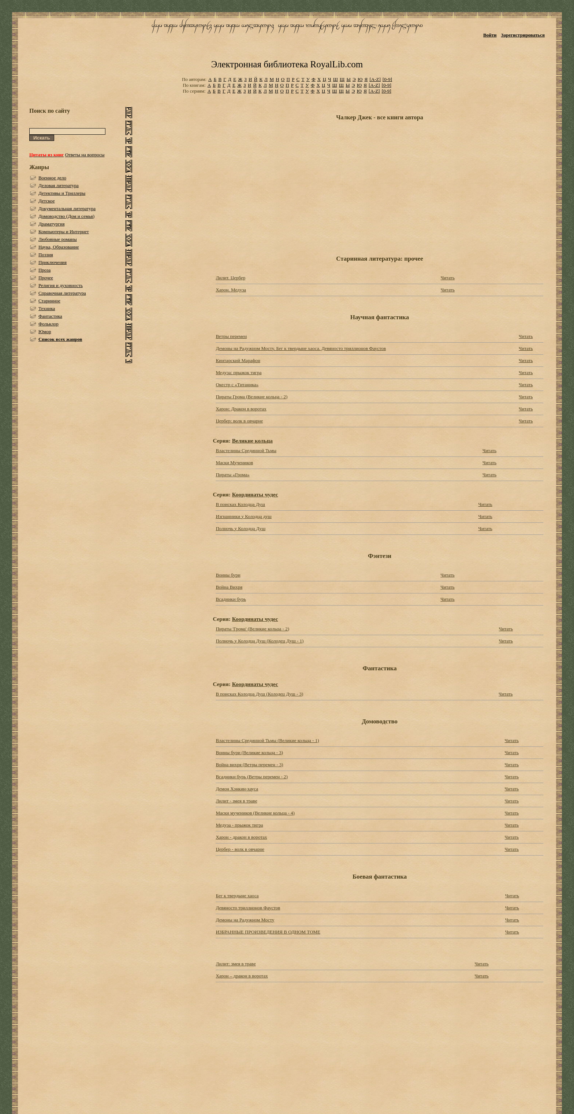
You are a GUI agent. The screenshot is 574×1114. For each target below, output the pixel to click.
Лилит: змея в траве (236, 963)
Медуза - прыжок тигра (239, 825)
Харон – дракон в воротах (242, 976)
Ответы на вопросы (85, 154)
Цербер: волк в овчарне (239, 421)
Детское (46, 201)
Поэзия (45, 254)
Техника (46, 308)
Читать (448, 277)
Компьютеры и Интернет (63, 231)
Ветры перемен (231, 336)
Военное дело (52, 177)
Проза (44, 270)
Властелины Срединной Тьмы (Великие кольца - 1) (267, 740)
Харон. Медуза (231, 290)
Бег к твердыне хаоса (237, 895)
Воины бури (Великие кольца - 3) (249, 752)
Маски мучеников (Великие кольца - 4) (255, 813)
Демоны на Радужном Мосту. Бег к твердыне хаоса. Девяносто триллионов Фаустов (301, 348)
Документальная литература (67, 208)
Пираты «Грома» (232, 474)
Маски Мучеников (234, 462)
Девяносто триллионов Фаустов (248, 907)
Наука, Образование (58, 247)
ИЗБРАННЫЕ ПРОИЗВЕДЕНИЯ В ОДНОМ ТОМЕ (268, 932)
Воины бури (228, 575)
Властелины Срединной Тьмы (246, 450)
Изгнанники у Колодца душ (243, 516)
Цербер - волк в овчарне (240, 849)
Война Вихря (229, 587)
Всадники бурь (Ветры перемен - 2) (251, 776)
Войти (490, 35)
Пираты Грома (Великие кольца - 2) (251, 396)
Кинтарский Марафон (238, 360)
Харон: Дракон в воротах (241, 408)
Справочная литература (62, 293)
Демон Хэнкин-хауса (237, 788)
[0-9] (387, 79)
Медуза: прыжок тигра (238, 372)
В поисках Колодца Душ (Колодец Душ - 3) (259, 694)
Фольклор (48, 324)
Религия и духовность (60, 285)
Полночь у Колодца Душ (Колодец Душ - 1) (259, 641)
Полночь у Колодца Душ (240, 528)
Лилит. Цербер (230, 277)
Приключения (52, 262)
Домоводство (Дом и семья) (66, 216)
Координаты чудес (255, 494)
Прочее (45, 277)
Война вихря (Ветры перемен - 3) (249, 764)
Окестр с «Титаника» (237, 384)
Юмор (44, 331)
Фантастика (50, 316)
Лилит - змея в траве (236, 801)
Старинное (49, 300)
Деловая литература (58, 185)
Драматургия (51, 224)
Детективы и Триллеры (61, 193)
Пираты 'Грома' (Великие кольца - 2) (252, 628)
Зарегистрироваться (523, 35)
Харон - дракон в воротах (241, 837)
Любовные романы (57, 239)
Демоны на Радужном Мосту (245, 920)
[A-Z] (374, 79)
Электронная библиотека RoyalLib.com (287, 64)
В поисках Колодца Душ (240, 504)
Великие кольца (252, 440)
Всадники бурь (231, 599)
